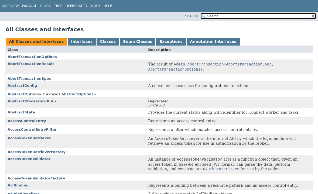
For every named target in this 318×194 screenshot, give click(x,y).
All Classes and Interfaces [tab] (36, 41)
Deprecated (76, 6)
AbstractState (21, 112)
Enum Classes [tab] (137, 41)
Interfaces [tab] (82, 41)
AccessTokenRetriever (29, 138)
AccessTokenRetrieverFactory (37, 152)
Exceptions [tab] (171, 41)
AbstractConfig (22, 86)
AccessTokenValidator (29, 159)
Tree (58, 6)
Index (95, 6)
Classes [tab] (108, 41)
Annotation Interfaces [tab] (213, 41)
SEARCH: (192, 16)
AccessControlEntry (27, 121)
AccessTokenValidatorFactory (36, 178)
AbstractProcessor (26, 101)
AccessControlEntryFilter (32, 129)
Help (108, 6)
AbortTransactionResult (31, 64)
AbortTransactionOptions (32, 57)
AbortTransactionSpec (29, 79)
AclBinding (18, 185)
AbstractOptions (24, 94)
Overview (10, 6)
